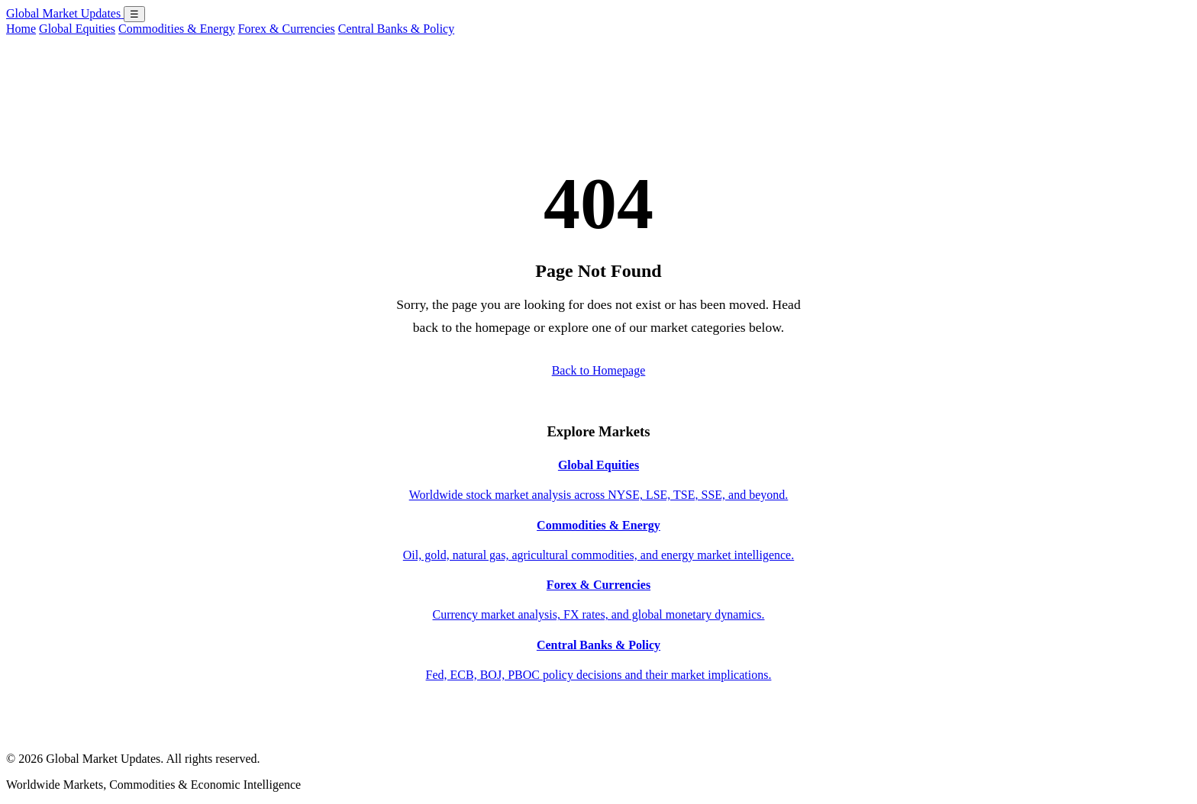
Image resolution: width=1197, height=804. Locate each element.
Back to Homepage (599, 370)
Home (21, 28)
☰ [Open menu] (134, 14)
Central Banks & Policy (396, 28)
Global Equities (77, 28)
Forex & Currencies (286, 28)
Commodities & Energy (176, 28)
